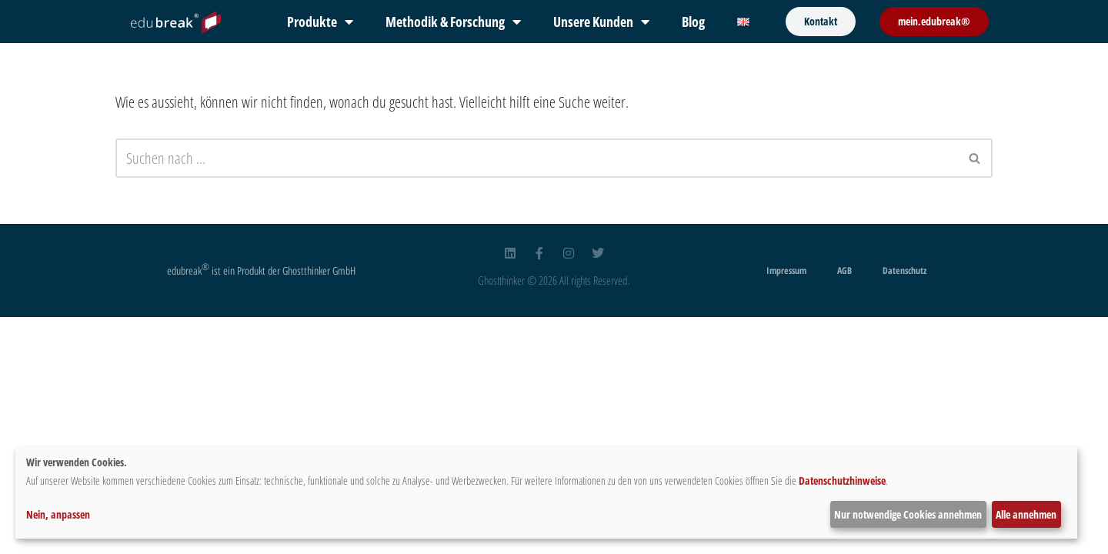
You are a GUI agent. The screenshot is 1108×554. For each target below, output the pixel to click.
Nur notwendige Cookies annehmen (908, 514)
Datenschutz (904, 270)
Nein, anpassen (58, 514)
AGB (844, 270)
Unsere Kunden (601, 21)
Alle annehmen (1026, 514)
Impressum (786, 270)
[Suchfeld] (536, 158)
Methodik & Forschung (453, 21)
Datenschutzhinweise (842, 480)
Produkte (320, 21)
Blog (693, 21)
